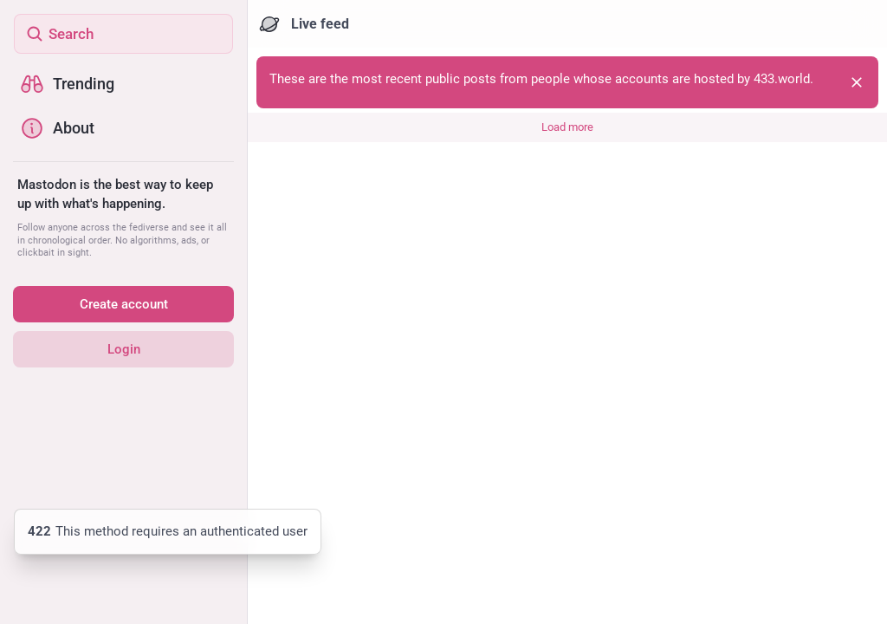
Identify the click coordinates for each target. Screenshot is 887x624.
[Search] (123, 34)
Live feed (304, 24)
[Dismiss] (857, 82)
